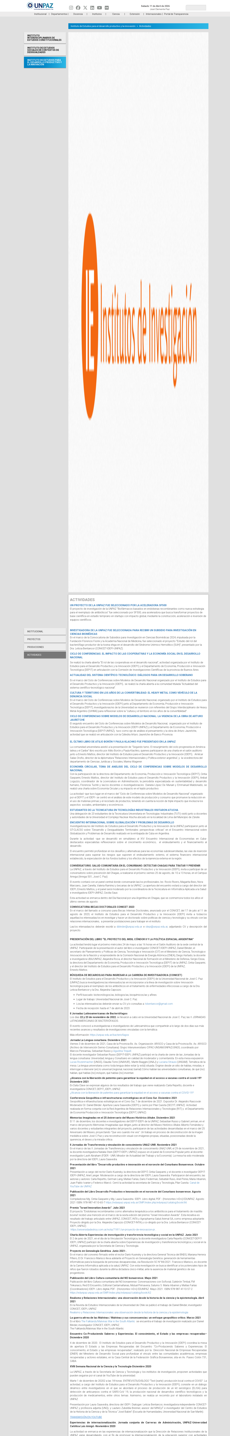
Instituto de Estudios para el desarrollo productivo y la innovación (103, 31)
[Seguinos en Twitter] (85, 8)
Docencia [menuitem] (78, 19)
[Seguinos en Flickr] (107, 8)
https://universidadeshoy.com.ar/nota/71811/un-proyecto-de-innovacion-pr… (113, 1234)
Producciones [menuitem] (35, 652)
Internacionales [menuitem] (153, 19)
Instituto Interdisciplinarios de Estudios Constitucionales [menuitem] (44, 42)
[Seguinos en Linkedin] (92, 8)
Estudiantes (130, 14)
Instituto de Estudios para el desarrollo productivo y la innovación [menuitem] (44, 67)
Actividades (145, 31)
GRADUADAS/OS (160, 14)
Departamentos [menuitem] (59, 19)
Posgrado (191, 14)
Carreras (39, 14)
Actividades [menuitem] (34, 659)
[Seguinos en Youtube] (99, 8)
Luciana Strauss (168, 1066)
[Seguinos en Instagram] (71, 8)
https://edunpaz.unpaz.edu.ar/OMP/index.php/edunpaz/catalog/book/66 (146, 1207)
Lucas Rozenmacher (81, 1066)
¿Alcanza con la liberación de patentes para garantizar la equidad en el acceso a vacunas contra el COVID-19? (132, 1097)
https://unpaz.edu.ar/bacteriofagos (109, 1039)
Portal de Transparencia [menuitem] (176, 19)
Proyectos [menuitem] (33, 644)
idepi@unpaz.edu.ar (157, 931)
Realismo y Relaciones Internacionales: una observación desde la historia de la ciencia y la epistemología (129, 1317)
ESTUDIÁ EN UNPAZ (69, 14)
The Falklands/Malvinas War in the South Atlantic (108, 1326)
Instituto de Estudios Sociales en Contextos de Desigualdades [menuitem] (43, 54)
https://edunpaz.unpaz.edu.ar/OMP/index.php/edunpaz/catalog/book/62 (110, 1297)
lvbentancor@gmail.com (159, 1008)
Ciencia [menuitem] (116, 19)
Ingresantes (99, 14)
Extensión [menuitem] (135, 19)
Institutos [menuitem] (97, 19)
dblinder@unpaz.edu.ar (129, 931)
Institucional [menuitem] (40, 19)
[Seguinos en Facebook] (78, 8)
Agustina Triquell (122, 1055)
